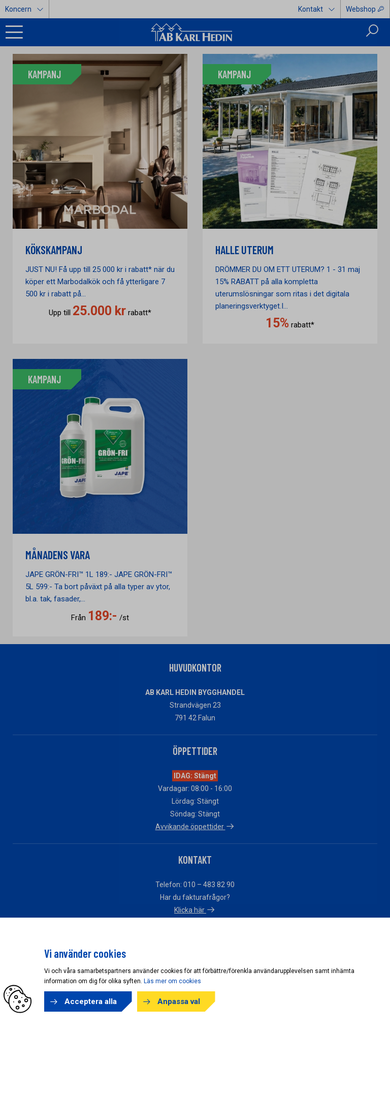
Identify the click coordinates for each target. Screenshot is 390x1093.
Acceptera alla (90, 1001)
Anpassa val (178, 1001)
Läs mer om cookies (172, 981)
